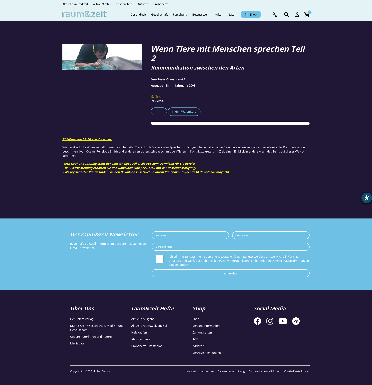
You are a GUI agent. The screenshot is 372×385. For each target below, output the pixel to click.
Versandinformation (206, 326)
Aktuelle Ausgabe (142, 319)
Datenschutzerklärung (231, 371)
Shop (195, 319)
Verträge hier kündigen (207, 353)
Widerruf (198, 346)
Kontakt (191, 371)
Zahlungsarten (202, 332)
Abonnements (140, 339)
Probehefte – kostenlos (146, 346)
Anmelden (230, 273)
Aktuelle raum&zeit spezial (149, 326)
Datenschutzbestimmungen (290, 261)
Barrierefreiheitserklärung (264, 371)
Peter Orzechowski (171, 79)
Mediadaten (78, 343)
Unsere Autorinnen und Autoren (91, 337)
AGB (195, 339)
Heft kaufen (139, 332)
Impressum (207, 371)
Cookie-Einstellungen (297, 371)
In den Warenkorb (184, 111)
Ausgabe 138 (160, 85)
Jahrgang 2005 (185, 85)
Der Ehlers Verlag (81, 319)
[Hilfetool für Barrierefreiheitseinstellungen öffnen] (366, 198)
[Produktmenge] (159, 111)
